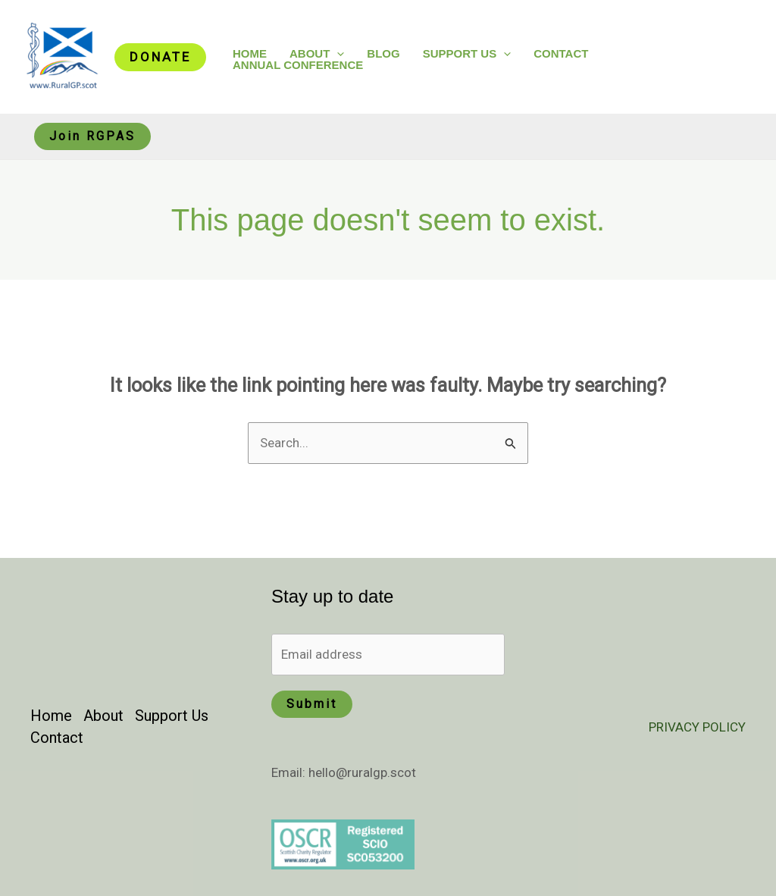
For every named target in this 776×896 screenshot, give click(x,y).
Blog (383, 53)
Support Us (171, 715)
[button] (160, 57)
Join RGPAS (92, 136)
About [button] (316, 53)
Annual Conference (298, 64)
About (103, 715)
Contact (561, 53)
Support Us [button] (467, 53)
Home (250, 53)
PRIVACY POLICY (697, 727)
